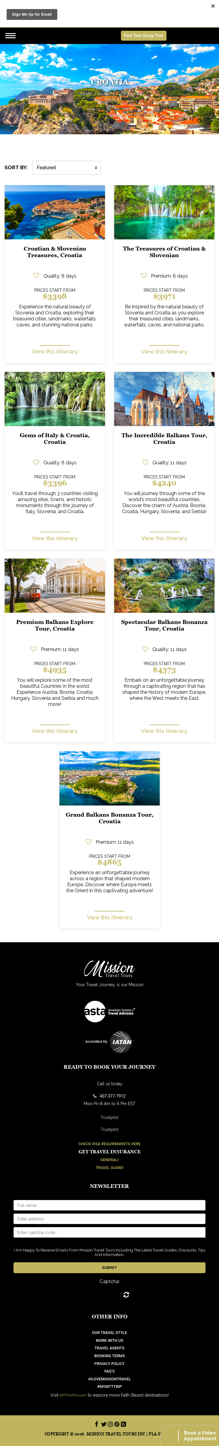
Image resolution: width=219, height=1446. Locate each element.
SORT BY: (16, 167)
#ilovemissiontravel (109, 1379)
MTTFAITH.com (73, 1395)
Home (86, 94)
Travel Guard (110, 1167)
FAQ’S (109, 1371)
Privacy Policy (109, 1363)
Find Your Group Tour (144, 35)
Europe (106, 94)
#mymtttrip (109, 1386)
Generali (109, 1160)
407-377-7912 (109, 1096)
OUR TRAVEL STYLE (109, 1332)
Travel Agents (109, 1348)
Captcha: (110, 1281)
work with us (109, 1340)
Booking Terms (109, 1356)
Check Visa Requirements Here (109, 1144)
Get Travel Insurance (110, 1151)
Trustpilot (109, 1117)
